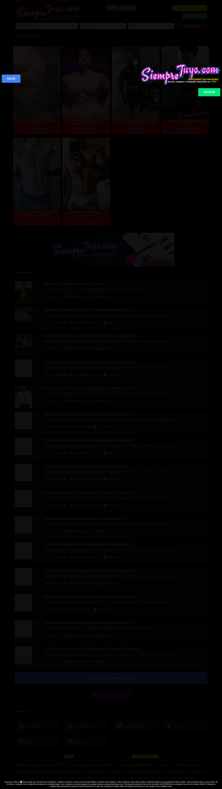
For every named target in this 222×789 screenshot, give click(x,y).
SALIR (11, 78)
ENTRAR (209, 92)
